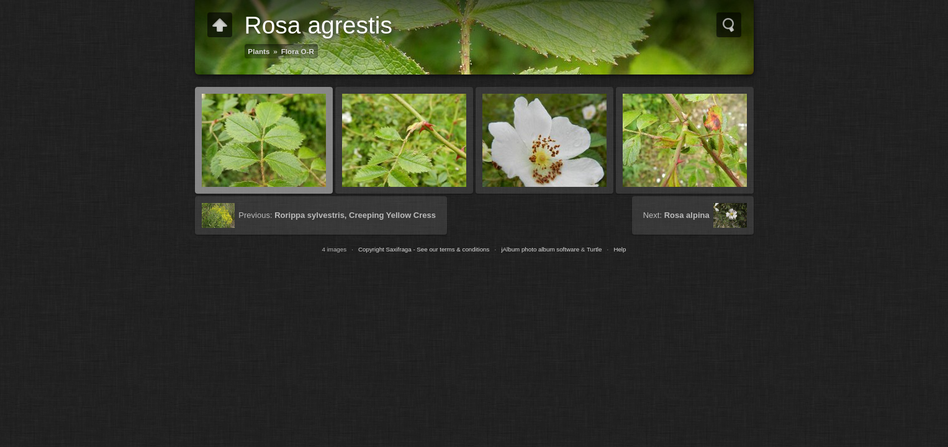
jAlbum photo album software (540, 249)
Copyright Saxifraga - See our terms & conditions (423, 249)
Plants (258, 51)
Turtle (594, 249)
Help (619, 249)
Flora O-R (297, 51)
